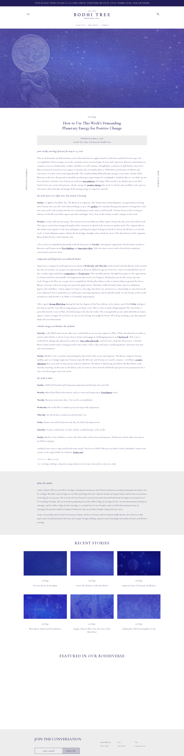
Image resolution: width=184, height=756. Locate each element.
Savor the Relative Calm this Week (92, 585)
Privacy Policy (104, 717)
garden (94, 206)
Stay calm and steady (89, 340)
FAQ (136, 713)
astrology (45, 463)
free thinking (68, 248)
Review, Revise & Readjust (45, 585)
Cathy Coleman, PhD (45, 490)
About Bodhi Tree (105, 713)
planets (99, 463)
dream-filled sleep (57, 304)
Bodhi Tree (92, 15)
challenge (53, 463)
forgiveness (84, 273)
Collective (80, 25)
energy (70, 463)
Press (119, 713)
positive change (94, 185)
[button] (158, 14)
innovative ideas (85, 248)
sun (109, 463)
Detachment (106, 392)
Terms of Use (122, 717)
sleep (104, 463)
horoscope (86, 463)
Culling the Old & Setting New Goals (139, 628)
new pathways (89, 181)
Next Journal (158, 179)
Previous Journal (26, 179)
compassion (69, 273)
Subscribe (71, 721)
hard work (123, 337)
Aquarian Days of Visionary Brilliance (139, 585)
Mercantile (93, 25)
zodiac (113, 463)
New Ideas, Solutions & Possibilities (45, 628)
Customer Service (140, 717)
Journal (105, 25)
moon (93, 463)
